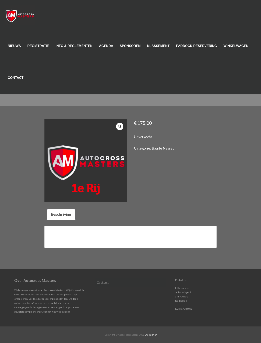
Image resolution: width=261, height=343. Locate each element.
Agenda (106, 47)
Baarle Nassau (163, 148)
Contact (15, 79)
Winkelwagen (236, 47)
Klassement (158, 47)
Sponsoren (130, 47)
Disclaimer (151, 334)
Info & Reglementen (73, 47)
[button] (119, 126)
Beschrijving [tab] (61, 214)
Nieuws (14, 47)
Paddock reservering (196, 47)
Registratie (38, 47)
